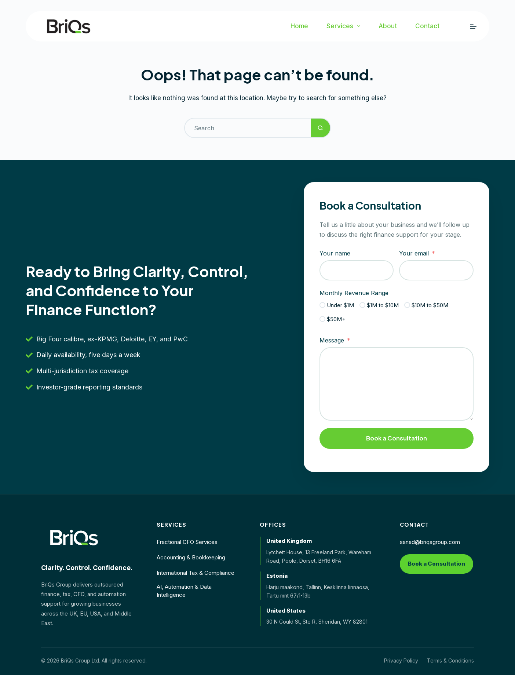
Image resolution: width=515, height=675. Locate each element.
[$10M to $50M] (407, 305)
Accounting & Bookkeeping (191, 557)
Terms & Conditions (450, 660)
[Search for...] (247, 128)
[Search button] (321, 128)
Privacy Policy (401, 660)
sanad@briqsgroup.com (430, 541)
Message (331, 340)
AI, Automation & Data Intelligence (184, 591)
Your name (334, 253)
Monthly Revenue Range (353, 293)
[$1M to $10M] (362, 305)
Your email (414, 253)
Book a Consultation (396, 438)
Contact (427, 26)
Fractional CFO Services (187, 541)
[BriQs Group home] (74, 537)
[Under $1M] (322, 305)
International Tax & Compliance (195, 572)
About (388, 26)
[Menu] (473, 26)
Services (344, 26)
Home (299, 26)
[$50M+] (322, 319)
